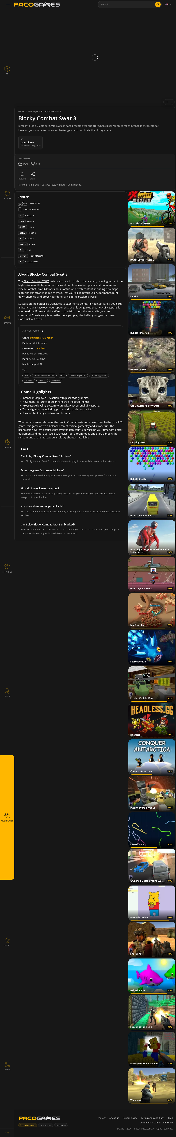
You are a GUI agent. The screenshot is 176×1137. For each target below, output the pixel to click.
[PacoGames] (39, 1119)
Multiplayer (36, 337)
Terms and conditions (152, 1117)
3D (44, 337)
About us (114, 1117)
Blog (170, 1117)
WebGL (42, 380)
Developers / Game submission (156, 1122)
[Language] (169, 4)
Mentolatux (40, 348)
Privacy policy (130, 1117)
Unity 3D (29, 380)
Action (50, 337)
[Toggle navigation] (7, 5)
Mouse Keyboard (77, 375)
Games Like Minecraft (44, 375)
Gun (62, 375)
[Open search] (158, 4)
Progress (56, 380)
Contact (101, 1117)
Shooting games (99, 375)
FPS (26, 375)
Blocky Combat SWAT (36, 281)
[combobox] (130, 4)
